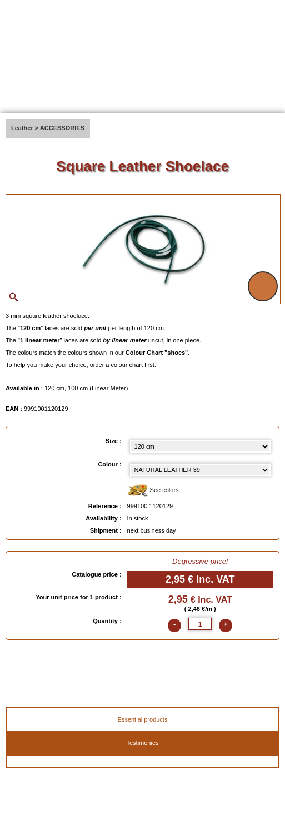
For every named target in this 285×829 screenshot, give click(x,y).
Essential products (143, 719)
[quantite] (200, 624)
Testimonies (142, 742)
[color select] (200, 470)
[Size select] (200, 446)
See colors (153, 490)
